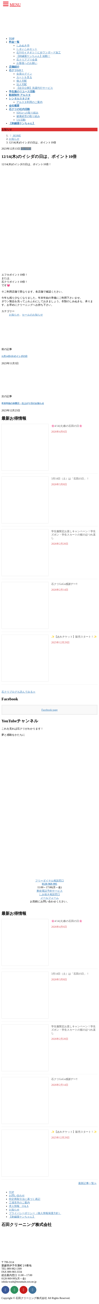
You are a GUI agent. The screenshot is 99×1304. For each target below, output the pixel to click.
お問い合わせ (17, 1195)
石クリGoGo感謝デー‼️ (64, 584)
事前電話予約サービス (50, 890)
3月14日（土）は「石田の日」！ (70, 478)
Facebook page (49, 709)
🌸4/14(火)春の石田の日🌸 (66, 426)
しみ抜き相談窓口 (49, 894)
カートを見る (24, 77)
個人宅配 (21, 80)
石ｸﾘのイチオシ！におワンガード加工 (38, 52)
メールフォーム (49, 897)
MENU (15, 5)
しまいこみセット (26, 48)
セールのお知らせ (32, 314)
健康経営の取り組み (28, 116)
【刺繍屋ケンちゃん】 (22, 1216)
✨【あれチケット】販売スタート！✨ (74, 636)
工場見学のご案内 (19, 1202)
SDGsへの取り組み (27, 112)
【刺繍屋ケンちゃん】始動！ (33, 56)
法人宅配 (21, 84)
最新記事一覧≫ (87, 1183)
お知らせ (26, 148)
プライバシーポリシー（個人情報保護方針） (35, 1213)
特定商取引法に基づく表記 (24, 1198)
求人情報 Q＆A (19, 1206)
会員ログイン (24, 73)
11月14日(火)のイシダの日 (14, 356)
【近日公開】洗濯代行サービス (34, 87)
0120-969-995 (49, 883)
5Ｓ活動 (21, 119)
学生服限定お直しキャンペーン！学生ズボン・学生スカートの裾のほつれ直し (73, 534)
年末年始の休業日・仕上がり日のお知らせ (22, 403)
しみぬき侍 (22, 45)
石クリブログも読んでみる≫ (18, 691)
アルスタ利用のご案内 (29, 102)
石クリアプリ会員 (26, 59)
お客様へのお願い (26, 63)
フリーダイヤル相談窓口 (49, 880)
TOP (11, 1192)
